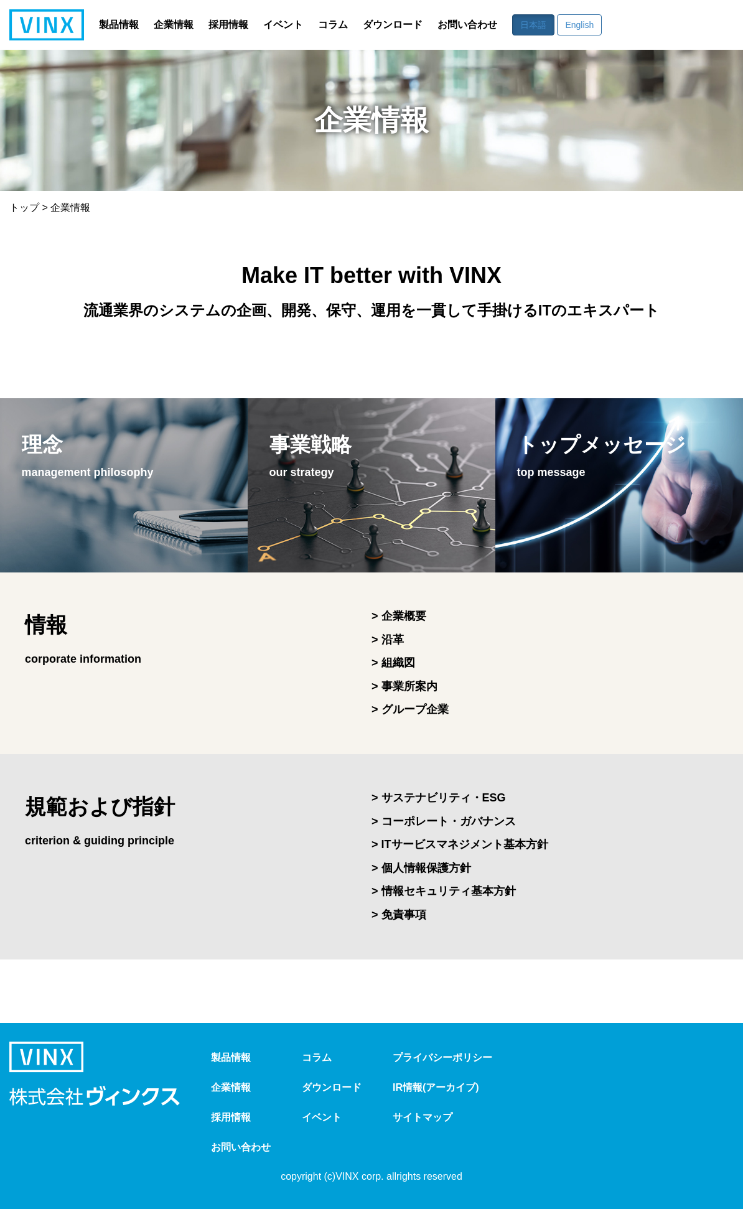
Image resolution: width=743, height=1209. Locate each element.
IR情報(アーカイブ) (436, 1087)
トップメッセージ (607, 459)
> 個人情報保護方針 (421, 868)
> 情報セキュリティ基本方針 (444, 891)
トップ (24, 207)
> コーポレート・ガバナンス (444, 821)
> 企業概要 (399, 616)
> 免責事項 (399, 914)
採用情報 (228, 25)
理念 (91, 459)
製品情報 (119, 25)
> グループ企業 (410, 709)
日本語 (533, 25)
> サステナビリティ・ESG (439, 797)
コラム (333, 25)
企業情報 (174, 25)
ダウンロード (393, 25)
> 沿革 (388, 639)
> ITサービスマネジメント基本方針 (460, 844)
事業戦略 (315, 459)
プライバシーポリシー (442, 1057)
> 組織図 (393, 662)
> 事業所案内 (404, 686)
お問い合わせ (467, 25)
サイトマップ (422, 1117)
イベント (283, 25)
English (579, 25)
